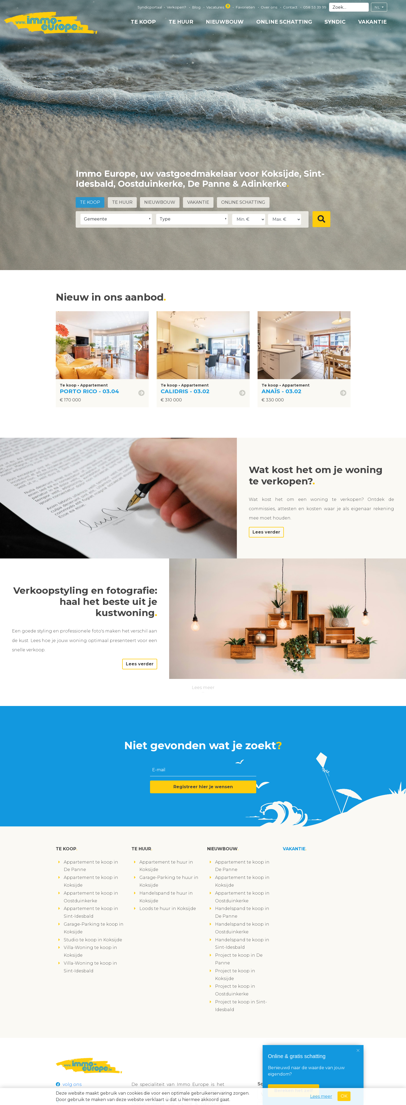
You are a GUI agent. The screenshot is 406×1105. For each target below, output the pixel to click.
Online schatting (284, 22)
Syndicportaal (150, 7)
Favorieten (246, 7)
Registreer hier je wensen (203, 786)
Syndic (334, 22)
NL (377, 7)
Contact (290, 7)
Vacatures (218, 6)
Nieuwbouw (224, 22)
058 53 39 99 (314, 7)
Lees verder (266, 532)
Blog (197, 7)
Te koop (143, 22)
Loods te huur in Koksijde (167, 908)
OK (344, 1096)
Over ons (269, 7)
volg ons (69, 1084)
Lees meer (203, 687)
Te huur (181, 22)
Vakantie (372, 22)
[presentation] (140, 345)
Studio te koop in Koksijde (93, 939)
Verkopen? (177, 7)
